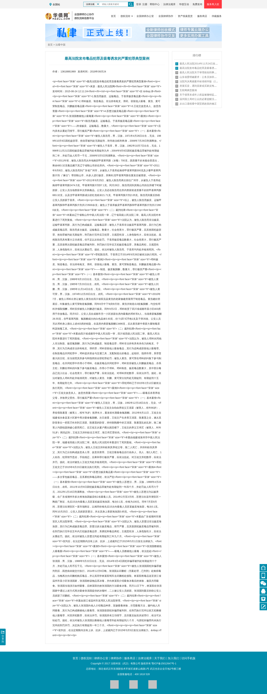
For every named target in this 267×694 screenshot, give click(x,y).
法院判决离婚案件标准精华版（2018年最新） (205, 81)
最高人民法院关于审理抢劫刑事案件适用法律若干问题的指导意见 (215, 72)
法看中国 (60, 44)
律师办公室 (101, 658)
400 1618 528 (142, 674)
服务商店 (129, 658)
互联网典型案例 (188, 90)
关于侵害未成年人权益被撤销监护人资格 (202, 94)
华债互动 (184, 4)
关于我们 (159, 658)
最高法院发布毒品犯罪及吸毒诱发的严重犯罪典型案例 (209, 68)
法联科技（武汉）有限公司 (125, 663)
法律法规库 (169, 4)
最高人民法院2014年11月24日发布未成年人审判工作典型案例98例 (216, 63)
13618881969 (68, 71)
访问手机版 (188, 658)
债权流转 (86, 658)
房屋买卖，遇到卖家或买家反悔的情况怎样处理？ (207, 85)
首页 (50, 44)
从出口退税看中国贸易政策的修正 (198, 103)
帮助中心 (155, 4)
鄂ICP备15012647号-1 (164, 663)
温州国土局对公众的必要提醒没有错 (199, 99)
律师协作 (116, 658)
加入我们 (173, 658)
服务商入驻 (213, 4)
